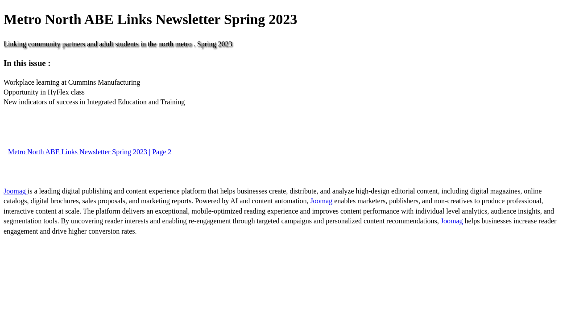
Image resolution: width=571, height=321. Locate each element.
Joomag (16, 191)
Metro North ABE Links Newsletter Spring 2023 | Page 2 (89, 152)
